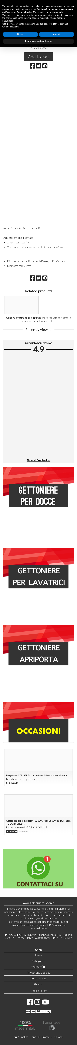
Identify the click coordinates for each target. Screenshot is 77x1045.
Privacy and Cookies (38, 972)
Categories (38, 961)
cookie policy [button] (58, 12)
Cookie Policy (39, 990)
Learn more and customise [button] (38, 41)
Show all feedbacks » (38, 460)
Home (38, 955)
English (24, 1036)
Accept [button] (56, 34)
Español (35, 1036)
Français (46, 1036)
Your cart (38, 966)
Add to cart (38, 56)
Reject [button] (20, 34)
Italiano (58, 1036)
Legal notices (38, 978)
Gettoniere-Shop (46, 321)
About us (38, 984)
